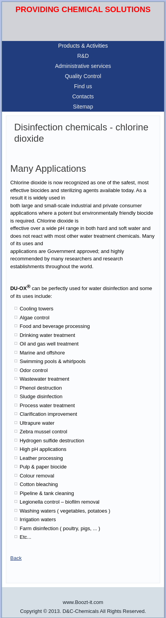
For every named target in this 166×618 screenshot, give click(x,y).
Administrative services (83, 66)
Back (16, 558)
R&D (83, 56)
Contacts (83, 96)
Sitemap (83, 106)
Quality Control (83, 76)
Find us (83, 86)
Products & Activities (83, 46)
